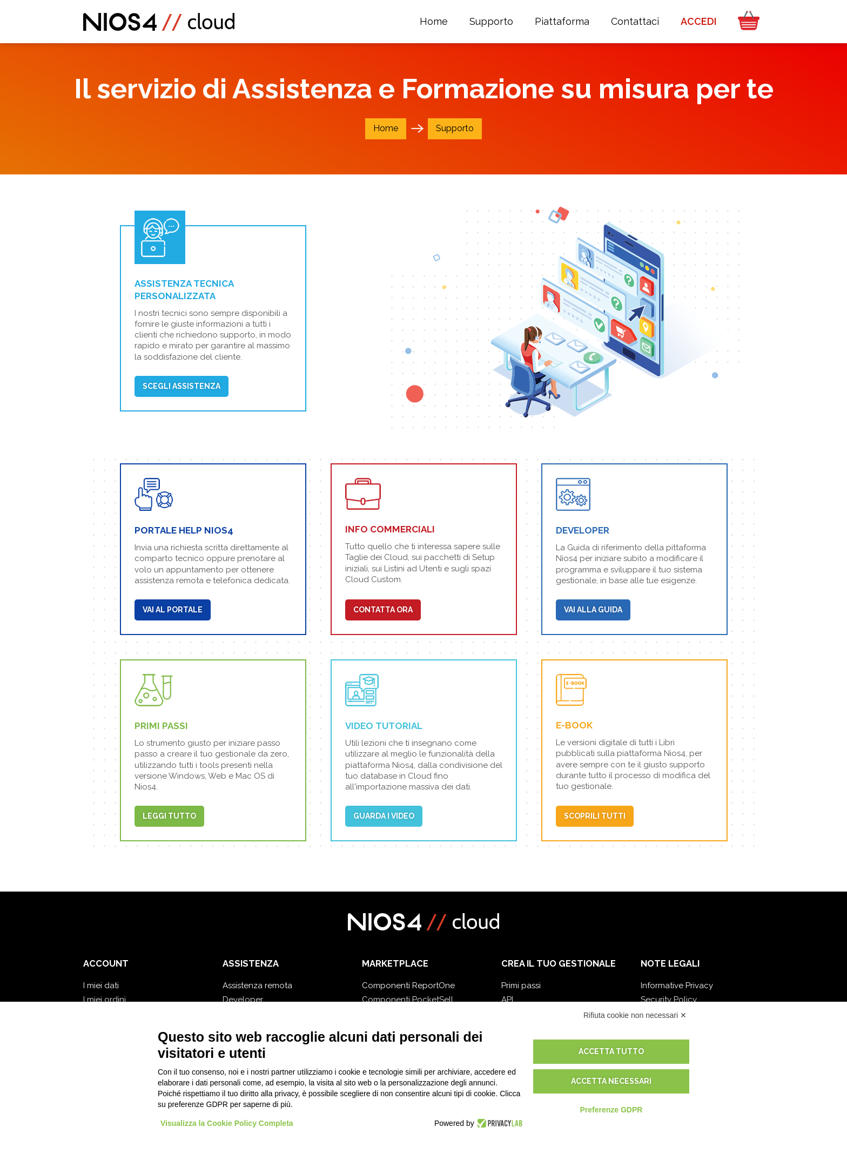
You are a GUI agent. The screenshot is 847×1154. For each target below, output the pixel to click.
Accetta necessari (611, 1081)
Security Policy (669, 999)
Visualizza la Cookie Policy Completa (226, 1123)
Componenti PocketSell (407, 999)
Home (385, 128)
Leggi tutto (169, 816)
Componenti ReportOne (408, 985)
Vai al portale (173, 609)
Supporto (455, 128)
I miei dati (101, 985)
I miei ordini (104, 999)
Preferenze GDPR (611, 1109)
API (507, 999)
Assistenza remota (257, 985)
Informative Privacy (677, 985)
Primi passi (521, 985)
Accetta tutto (611, 1051)
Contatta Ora (383, 609)
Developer (243, 999)
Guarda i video (383, 816)
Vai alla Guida (593, 609)
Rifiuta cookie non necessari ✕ (635, 1015)
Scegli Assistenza (181, 386)
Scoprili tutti (595, 816)
